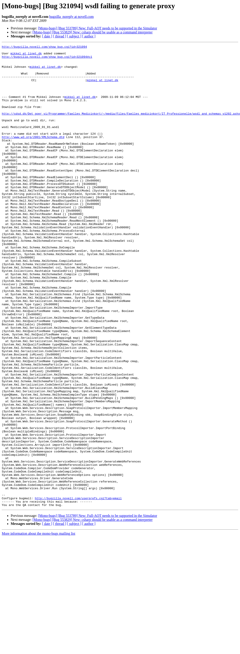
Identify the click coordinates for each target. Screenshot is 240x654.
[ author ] (89, 36)
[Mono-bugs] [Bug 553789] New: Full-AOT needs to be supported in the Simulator (97, 28)
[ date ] (47, 36)
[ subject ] (74, 36)
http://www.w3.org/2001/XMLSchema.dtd (33, 156)
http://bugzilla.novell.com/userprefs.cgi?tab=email (78, 589)
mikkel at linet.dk (26, 55)
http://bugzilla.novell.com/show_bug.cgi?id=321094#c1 (47, 59)
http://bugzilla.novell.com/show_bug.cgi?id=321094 (44, 47)
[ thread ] (59, 36)
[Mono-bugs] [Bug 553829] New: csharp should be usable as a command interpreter (93, 32)
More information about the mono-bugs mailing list (38, 626)
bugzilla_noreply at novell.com (71, 17)
